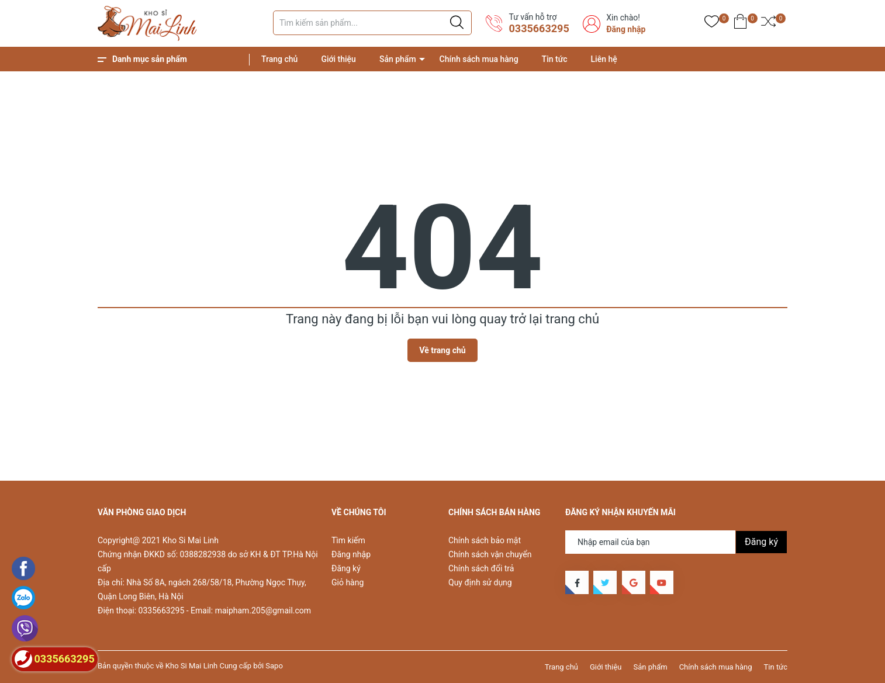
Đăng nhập (625, 29)
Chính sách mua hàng (479, 59)
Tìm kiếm (348, 540)
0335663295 (539, 28)
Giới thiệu (338, 59)
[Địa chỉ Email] (676, 542)
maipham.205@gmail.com (263, 610)
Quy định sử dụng (480, 582)
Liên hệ (604, 59)
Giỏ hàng (347, 582)
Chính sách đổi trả (481, 568)
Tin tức (555, 59)
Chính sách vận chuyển (490, 554)
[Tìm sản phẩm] (372, 23)
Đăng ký (346, 568)
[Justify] (456, 23)
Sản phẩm (397, 59)
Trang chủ (279, 59)
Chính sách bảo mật (484, 540)
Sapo (274, 665)
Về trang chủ (442, 350)
